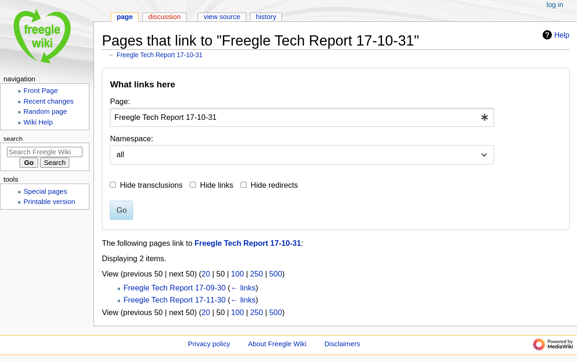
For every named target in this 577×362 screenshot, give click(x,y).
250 (256, 274)
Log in (555, 4)
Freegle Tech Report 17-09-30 (174, 287)
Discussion (164, 16)
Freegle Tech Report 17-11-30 (174, 300)
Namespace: (131, 138)
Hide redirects (274, 185)
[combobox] (302, 117)
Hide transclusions (151, 185)
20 (205, 274)
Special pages (45, 191)
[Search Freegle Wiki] (44, 152)
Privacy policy (209, 344)
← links (242, 287)
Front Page (41, 90)
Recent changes (49, 101)
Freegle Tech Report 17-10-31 (160, 55)
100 (237, 274)
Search (13, 138)
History (266, 16)
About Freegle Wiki (277, 344)
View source (222, 16)
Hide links (217, 185)
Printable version (49, 201)
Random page (45, 111)
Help (554, 34)
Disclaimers (342, 344)
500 (275, 274)
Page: (120, 101)
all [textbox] (120, 154)
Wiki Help (38, 122)
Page (125, 16)
